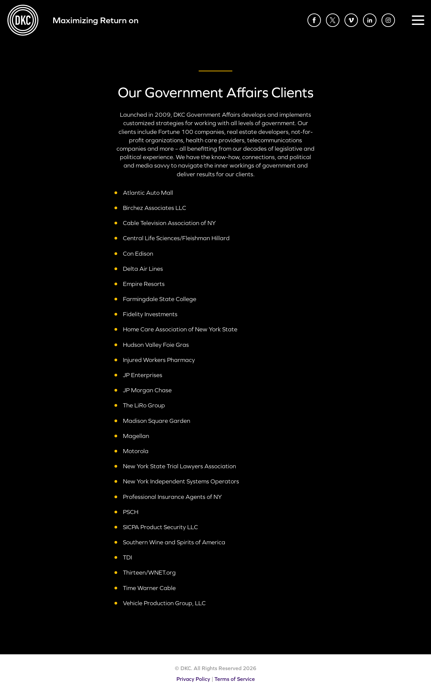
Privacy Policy (193, 679)
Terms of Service (234, 679)
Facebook (314, 20)
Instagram (388, 20)
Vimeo (351, 20)
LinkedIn (369, 20)
